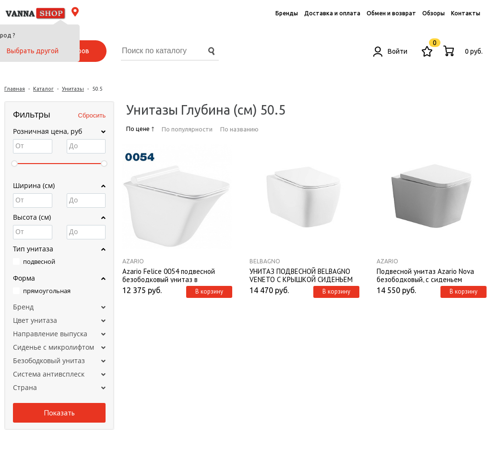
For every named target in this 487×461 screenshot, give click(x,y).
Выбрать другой (33, 51)
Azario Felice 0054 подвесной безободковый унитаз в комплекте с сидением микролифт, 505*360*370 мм (168, 275)
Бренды (286, 13)
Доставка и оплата (332, 13)
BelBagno (264, 261)
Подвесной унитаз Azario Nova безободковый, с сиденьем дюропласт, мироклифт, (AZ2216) (429, 275)
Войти (390, 51)
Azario (133, 261)
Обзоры (433, 13)
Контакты (465, 13)
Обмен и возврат (391, 13)
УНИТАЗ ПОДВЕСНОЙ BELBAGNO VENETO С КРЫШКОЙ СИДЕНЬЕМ (301, 275)
